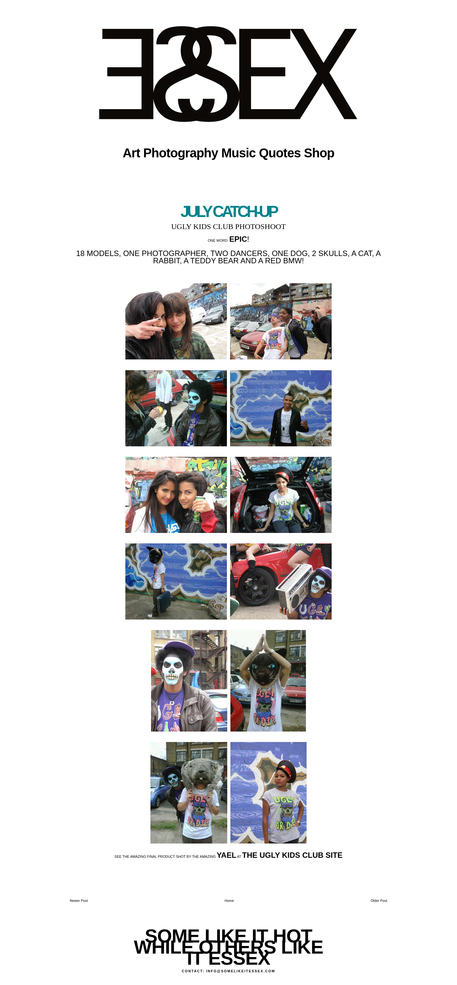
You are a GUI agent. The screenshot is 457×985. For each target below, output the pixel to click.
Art (131, 153)
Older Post (379, 901)
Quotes (280, 153)
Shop (319, 153)
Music (238, 153)
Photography (180, 153)
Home (229, 901)
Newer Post (79, 901)
